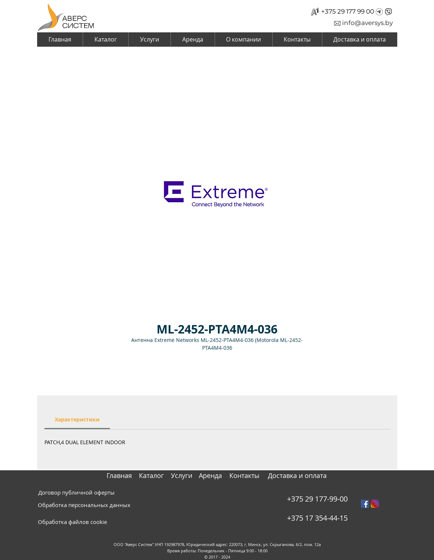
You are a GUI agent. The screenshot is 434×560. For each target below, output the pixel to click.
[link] (77, 419)
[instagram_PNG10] (375, 504)
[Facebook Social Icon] (365, 504)
